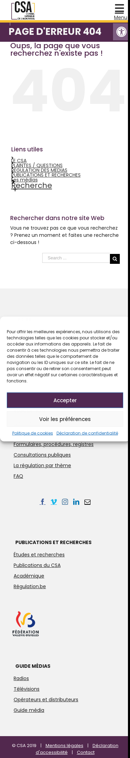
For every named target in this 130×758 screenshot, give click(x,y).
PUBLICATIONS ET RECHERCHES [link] (46, 175)
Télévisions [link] (26, 689)
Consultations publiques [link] (42, 454)
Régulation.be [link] (30, 586)
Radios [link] (21, 678)
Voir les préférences (65, 418)
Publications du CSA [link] (37, 565)
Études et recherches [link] (39, 554)
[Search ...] (76, 258)
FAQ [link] (18, 476)
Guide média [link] (29, 710)
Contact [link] (86, 752)
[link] (121, 31)
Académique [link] (29, 575)
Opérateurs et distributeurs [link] (46, 699)
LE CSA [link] (19, 160)
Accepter (65, 400)
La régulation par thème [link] (42, 465)
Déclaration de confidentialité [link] (87, 433)
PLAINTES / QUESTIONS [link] (37, 165)
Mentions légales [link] (64, 745)
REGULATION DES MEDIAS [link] (39, 170)
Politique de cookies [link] (32, 433)
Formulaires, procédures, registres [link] (54, 444)
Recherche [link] (31, 185)
